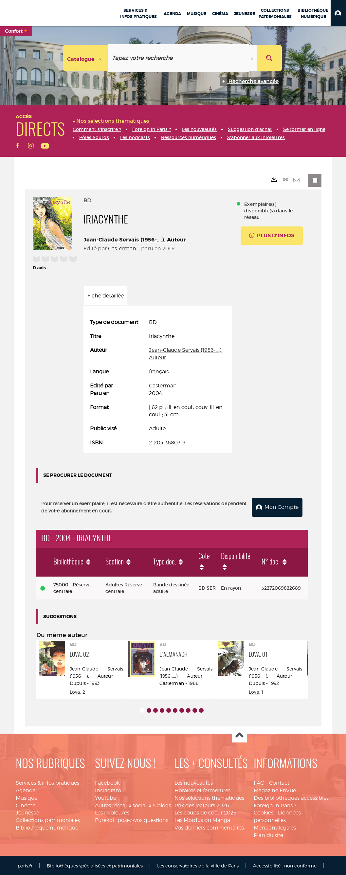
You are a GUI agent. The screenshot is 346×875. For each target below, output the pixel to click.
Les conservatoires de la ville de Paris (198, 864)
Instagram (108, 789)
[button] (338, 13)
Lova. (75, 690)
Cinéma (26, 804)
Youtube (105, 797)
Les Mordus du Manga (202, 819)
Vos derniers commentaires (209, 826)
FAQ (259, 781)
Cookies (263, 812)
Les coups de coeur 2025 (205, 812)
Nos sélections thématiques (209, 797)
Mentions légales (275, 826)
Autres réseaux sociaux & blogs (133, 804)
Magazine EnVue (275, 789)
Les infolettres (112, 812)
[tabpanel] (158, 383)
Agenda (26, 789)
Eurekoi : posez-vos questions (131, 819)
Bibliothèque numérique (47, 826)
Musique (26, 797)
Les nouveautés (193, 781)
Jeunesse (27, 812)
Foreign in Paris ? (275, 804)
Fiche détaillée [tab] (105, 296)
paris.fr (25, 864)
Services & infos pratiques (47, 781)
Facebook (107, 781)
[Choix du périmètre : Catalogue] (85, 58)
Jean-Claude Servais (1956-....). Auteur (134, 239)
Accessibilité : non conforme (285, 864)
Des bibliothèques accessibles (291, 797)
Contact (279, 781)
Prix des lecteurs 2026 (201, 804)
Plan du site (268, 834)
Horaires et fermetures (202, 789)
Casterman (122, 248)
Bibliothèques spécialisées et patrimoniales (95, 864)
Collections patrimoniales (48, 819)
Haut (239, 734)
